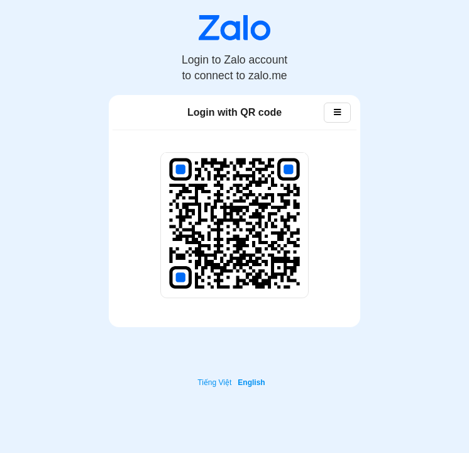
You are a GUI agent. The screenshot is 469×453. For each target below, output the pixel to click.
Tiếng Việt (214, 382)
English (251, 382)
